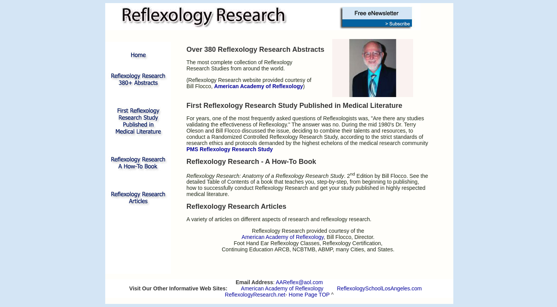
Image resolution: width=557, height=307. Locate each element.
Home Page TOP (309, 295)
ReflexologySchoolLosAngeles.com (379, 288)
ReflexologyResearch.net (255, 295)
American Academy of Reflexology (282, 288)
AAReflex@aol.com (299, 282)
